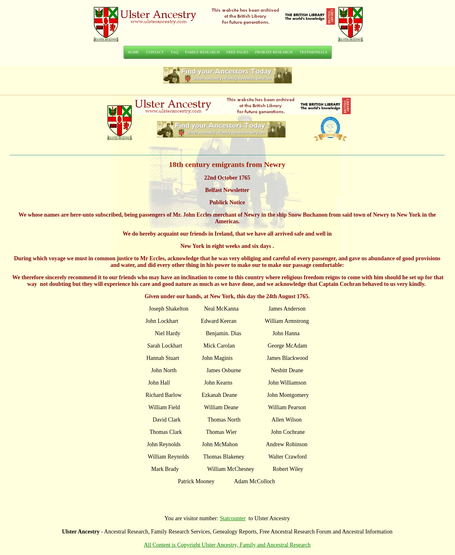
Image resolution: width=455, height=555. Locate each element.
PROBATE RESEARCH (274, 52)
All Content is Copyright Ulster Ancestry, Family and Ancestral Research (227, 545)
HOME (133, 52)
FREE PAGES (237, 52)
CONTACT (155, 52)
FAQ (174, 52)
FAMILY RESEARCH (202, 52)
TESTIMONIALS (313, 52)
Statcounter (233, 518)
